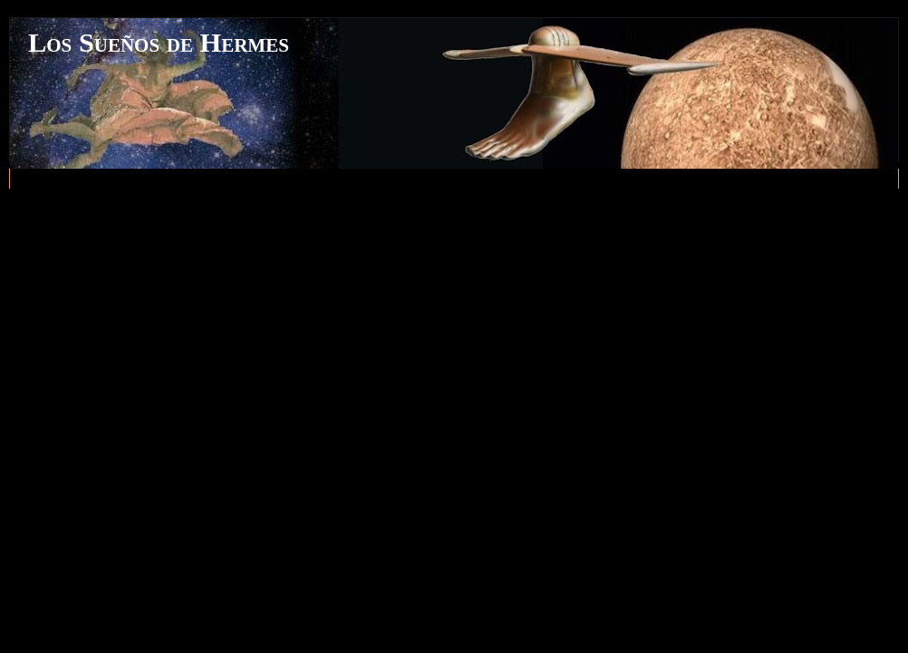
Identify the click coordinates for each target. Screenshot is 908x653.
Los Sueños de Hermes (158, 42)
